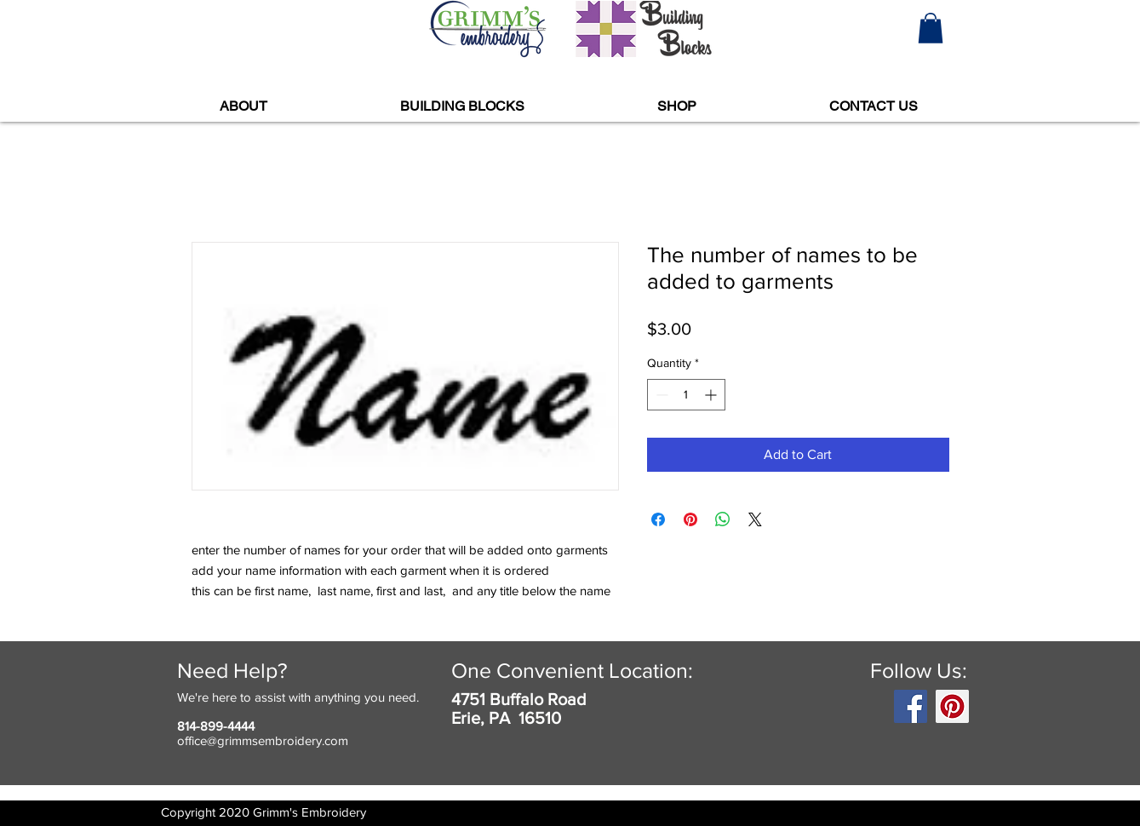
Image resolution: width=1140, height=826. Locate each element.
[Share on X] (755, 519)
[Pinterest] (952, 706)
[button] (930, 28)
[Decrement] (660, 395)
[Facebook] (910, 706)
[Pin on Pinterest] (690, 519)
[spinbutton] (686, 395)
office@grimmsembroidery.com (262, 740)
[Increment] (712, 395)
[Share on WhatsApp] (723, 519)
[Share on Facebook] (658, 519)
